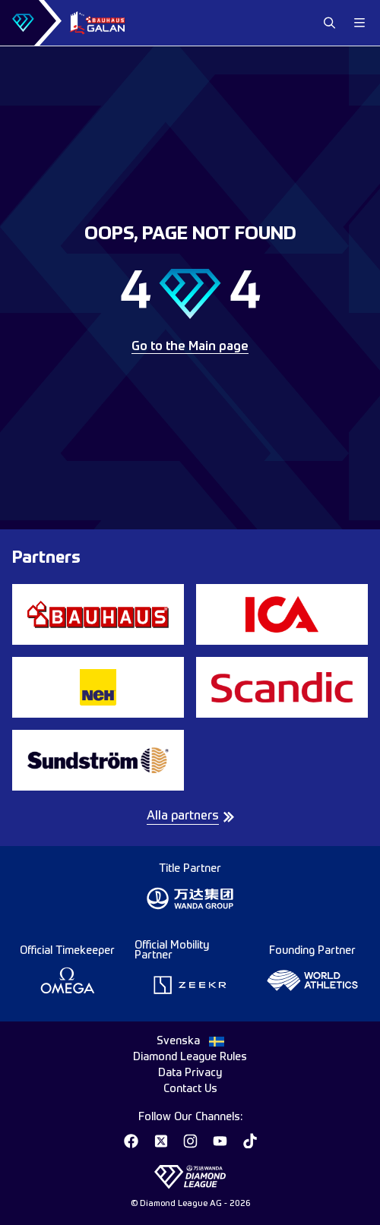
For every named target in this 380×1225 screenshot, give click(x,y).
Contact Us (190, 1089)
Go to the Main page (190, 347)
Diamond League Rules (190, 1057)
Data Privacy (190, 1073)
